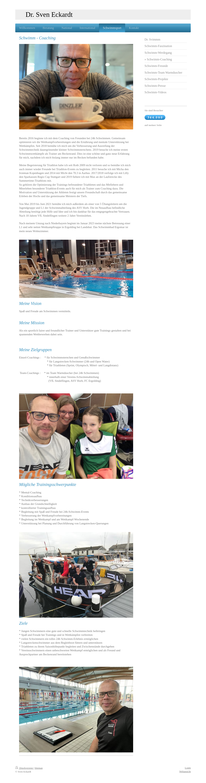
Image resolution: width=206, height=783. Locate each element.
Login (188, 767)
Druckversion (24, 768)
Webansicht (185, 771)
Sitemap (39, 768)
